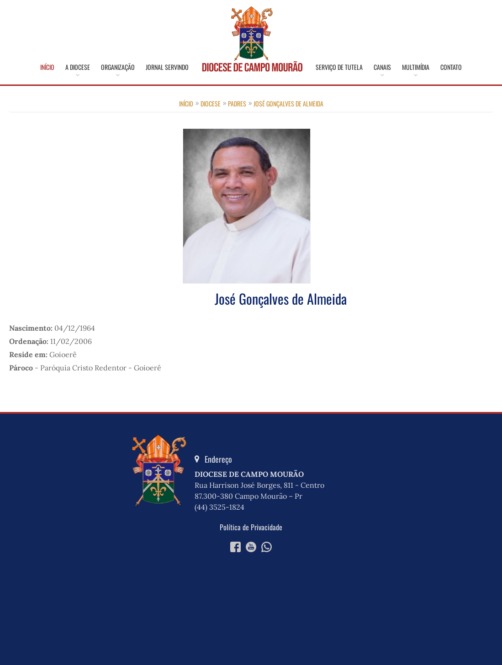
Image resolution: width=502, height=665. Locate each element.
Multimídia (415, 67)
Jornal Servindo (167, 67)
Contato (451, 67)
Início (47, 67)
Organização (118, 67)
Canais (382, 67)
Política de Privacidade (251, 527)
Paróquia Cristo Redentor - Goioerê (100, 367)
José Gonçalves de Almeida (288, 103)
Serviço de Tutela (339, 67)
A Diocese (77, 67)
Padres (237, 103)
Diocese (211, 103)
